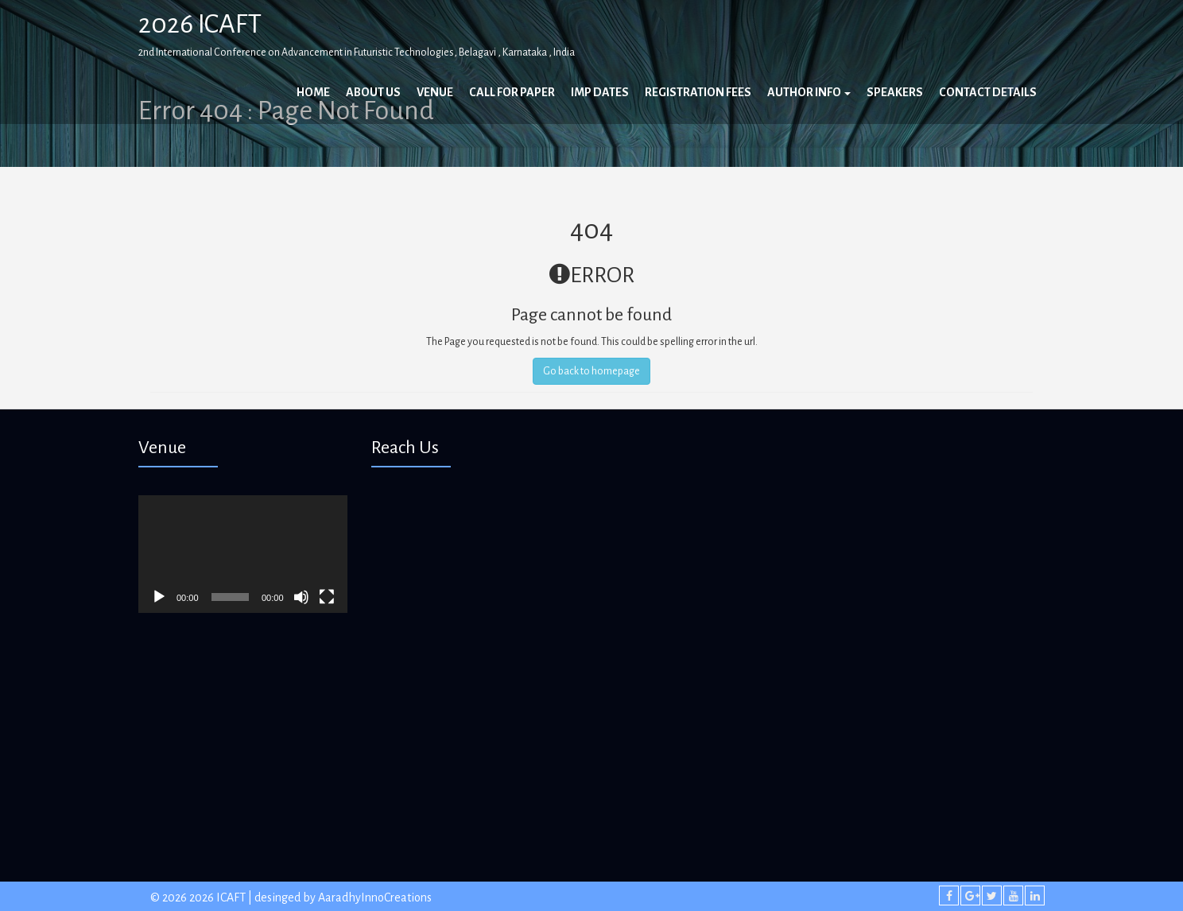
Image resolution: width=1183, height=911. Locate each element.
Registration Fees (698, 92)
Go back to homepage (591, 371)
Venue (435, 92)
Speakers (895, 92)
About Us (373, 92)
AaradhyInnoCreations (375, 897)
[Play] (159, 597)
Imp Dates (600, 92)
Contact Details (988, 92)
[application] (242, 554)
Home (313, 92)
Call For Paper (512, 92)
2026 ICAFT (200, 24)
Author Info (809, 92)
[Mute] (301, 597)
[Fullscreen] (327, 597)
